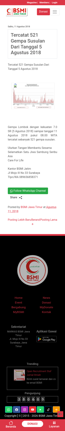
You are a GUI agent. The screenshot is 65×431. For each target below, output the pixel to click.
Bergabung (19, 310)
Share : (16, 197)
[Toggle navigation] (55, 11)
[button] (8, 409)
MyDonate (45, 310)
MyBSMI (20, 314)
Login (54, 2)
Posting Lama (48, 219)
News (45, 301)
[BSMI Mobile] (45, 341)
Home (19, 301)
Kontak (45, 314)
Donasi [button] (43, 11)
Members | (45, 2)
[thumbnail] (20, 378)
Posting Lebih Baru (19, 219)
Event (19, 305)
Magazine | (32, 2)
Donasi (45, 305)
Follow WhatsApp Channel (28, 190)
